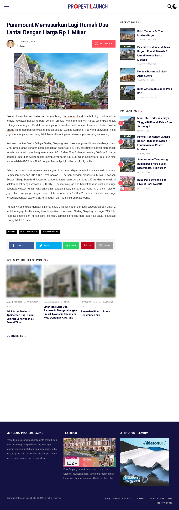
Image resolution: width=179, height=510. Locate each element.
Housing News (50, 232)
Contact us (165, 503)
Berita (11, 232)
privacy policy (123, 498)
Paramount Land (73, 116)
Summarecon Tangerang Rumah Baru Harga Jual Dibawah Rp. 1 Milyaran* (152, 163)
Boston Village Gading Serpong (44, 143)
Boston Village (28, 232)
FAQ (107, 498)
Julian (22, 46)
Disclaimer (157, 498)
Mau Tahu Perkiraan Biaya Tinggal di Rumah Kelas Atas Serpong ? (154, 122)
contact (141, 498)
